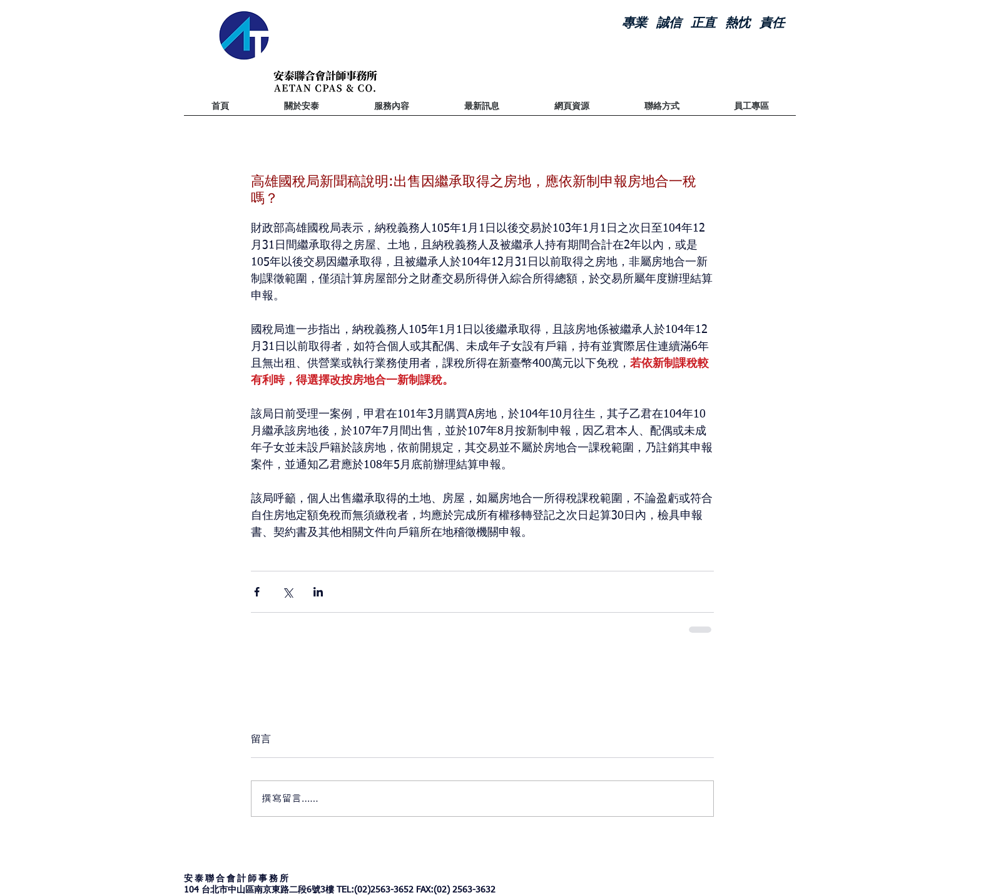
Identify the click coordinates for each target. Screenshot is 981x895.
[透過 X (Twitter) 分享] (287, 592)
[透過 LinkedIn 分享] (318, 592)
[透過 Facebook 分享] (257, 592)
